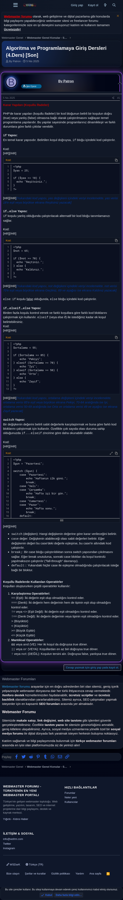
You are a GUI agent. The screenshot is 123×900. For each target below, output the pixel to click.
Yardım (80, 873)
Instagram (9, 848)
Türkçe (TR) (34, 864)
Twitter (7, 843)
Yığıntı (7, 819)
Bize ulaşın (13, 873)
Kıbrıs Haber (20, 819)
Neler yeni (71, 797)
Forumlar (70, 792)
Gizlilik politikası (60, 873)
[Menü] (15, 5)
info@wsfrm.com (13, 839)
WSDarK (13, 864)
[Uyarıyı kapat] (117, 16)
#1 (118, 98)
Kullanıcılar (71, 801)
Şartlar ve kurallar (35, 873)
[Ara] (114, 5)
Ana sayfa (95, 873)
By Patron (15, 61)
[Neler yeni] (105, 5)
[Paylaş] (113, 98)
